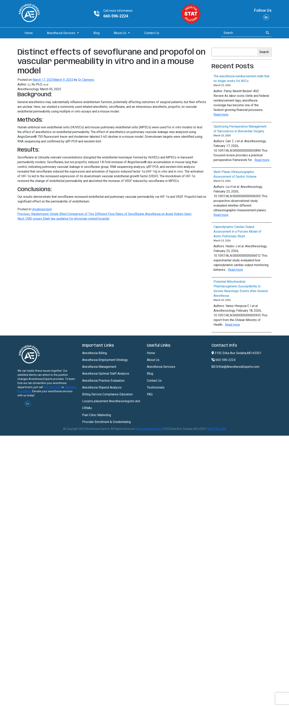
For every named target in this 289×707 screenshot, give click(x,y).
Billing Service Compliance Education (107, 394)
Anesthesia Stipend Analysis (102, 387)
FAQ (150, 394)
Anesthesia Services (61, 33)
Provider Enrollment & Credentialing (106, 422)
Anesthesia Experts (149, 428)
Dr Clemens (86, 80)
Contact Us (151, 33)
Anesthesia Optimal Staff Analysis (105, 373)
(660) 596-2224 (216, 428)
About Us (120, 33)
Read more (221, 114)
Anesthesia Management (99, 367)
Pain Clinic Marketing (96, 415)
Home (29, 33)
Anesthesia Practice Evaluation (103, 380)
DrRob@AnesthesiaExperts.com (235, 367)
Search (264, 52)
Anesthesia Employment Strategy (105, 360)
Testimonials (155, 387)
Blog (96, 33)
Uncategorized (42, 209)
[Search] (241, 33)
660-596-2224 (115, 16)
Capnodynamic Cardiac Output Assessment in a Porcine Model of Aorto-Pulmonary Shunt (237, 231)
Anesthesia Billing (94, 353)
